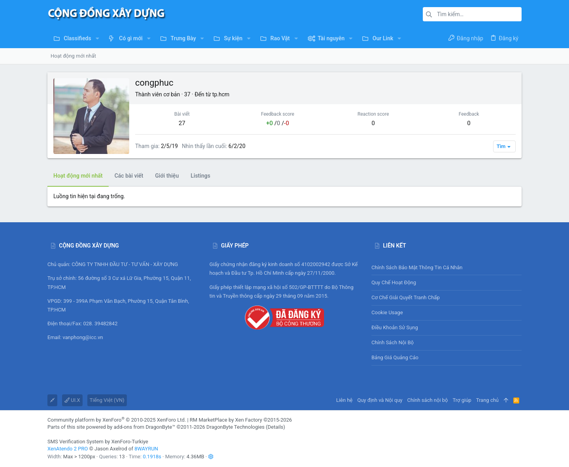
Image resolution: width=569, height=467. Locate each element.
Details (275, 427)
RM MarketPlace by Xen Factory (241, 420)
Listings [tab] (200, 176)
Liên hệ (344, 400)
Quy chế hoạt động (446, 282)
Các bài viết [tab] (129, 176)
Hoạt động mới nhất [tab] (78, 176)
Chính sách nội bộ (392, 342)
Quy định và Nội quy (379, 400)
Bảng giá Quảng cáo (394, 357)
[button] (97, 38)
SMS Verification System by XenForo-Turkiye (97, 441)
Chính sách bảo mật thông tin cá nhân (446, 267)
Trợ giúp (462, 400)
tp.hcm (220, 94)
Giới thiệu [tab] (167, 176)
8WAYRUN (146, 449)
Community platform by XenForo (116, 420)
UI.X (72, 400)
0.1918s (152, 456)
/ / (277, 123)
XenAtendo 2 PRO (67, 449)
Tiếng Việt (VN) (107, 400)
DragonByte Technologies (235, 427)
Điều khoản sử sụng (394, 327)
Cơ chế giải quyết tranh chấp (405, 297)
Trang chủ (487, 400)
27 (182, 123)
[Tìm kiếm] (472, 14)
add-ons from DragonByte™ (144, 427)
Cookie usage (387, 312)
